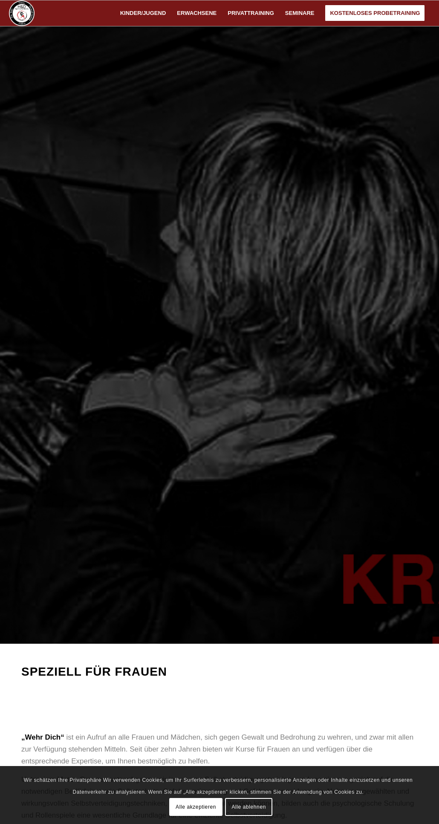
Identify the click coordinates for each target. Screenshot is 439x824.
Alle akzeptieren (196, 807)
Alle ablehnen (248, 807)
